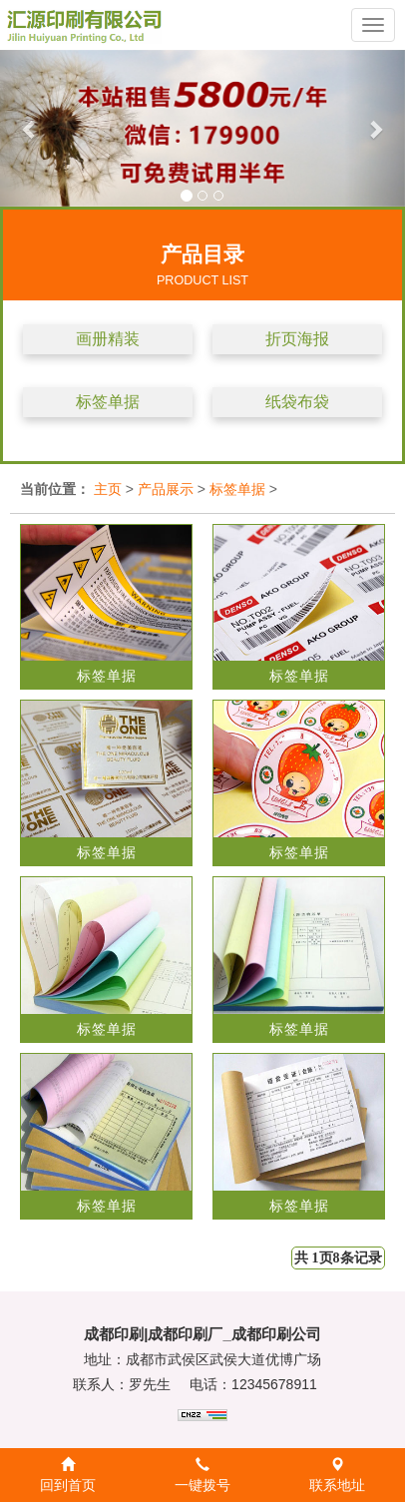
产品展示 (166, 489)
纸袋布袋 (297, 401)
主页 (108, 489)
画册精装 (108, 338)
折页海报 (297, 338)
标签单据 (108, 401)
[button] (30, 128)
